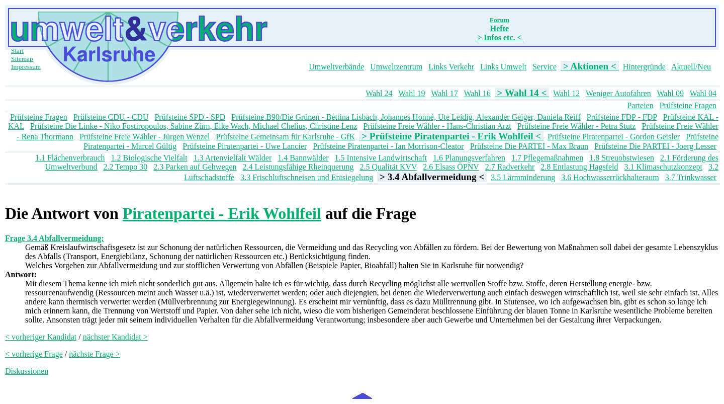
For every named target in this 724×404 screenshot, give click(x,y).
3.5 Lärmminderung (523, 177)
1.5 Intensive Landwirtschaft (381, 157)
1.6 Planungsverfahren (469, 157)
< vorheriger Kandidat (40, 337)
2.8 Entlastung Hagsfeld (579, 167)
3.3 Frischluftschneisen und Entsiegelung (306, 177)
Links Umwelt (503, 66)
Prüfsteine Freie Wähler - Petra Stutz (576, 126)
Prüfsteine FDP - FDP (622, 117)
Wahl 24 (379, 93)
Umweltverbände (336, 66)
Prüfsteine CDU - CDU (111, 117)
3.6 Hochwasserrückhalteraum (610, 177)
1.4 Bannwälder (303, 157)
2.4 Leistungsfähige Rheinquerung (298, 167)
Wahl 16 (477, 93)
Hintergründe (644, 66)
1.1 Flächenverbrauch (70, 157)
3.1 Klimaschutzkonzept (663, 167)
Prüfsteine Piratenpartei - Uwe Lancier (245, 146)
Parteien (640, 105)
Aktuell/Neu (691, 66)
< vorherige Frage (34, 354)
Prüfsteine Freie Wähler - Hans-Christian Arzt (437, 126)
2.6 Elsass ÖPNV (451, 167)
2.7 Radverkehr (510, 167)
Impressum (26, 66)
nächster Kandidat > (115, 337)
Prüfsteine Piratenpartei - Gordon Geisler (614, 136)
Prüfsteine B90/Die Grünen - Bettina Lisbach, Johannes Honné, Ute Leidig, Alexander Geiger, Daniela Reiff (405, 117)
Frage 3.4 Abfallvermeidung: (54, 238)
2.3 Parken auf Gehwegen (194, 167)
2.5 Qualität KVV (388, 167)
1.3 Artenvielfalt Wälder (233, 157)
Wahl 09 (670, 93)
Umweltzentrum (396, 66)
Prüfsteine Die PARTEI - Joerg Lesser (655, 146)
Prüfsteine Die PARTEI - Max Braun (529, 146)
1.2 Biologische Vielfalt (149, 157)
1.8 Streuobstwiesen (621, 157)
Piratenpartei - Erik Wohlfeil (222, 213)
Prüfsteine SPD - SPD (189, 117)
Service (544, 66)
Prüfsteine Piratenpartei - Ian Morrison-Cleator (388, 146)
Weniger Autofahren (618, 93)
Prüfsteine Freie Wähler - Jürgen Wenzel (144, 136)
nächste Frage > (94, 354)
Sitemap (22, 58)
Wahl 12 (566, 93)
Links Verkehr (451, 66)
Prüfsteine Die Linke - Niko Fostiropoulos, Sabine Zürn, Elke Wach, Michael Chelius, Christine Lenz (193, 126)
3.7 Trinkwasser (690, 177)
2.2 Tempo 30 (125, 167)
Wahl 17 (444, 93)
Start (17, 50)
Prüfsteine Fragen (688, 105)
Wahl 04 (703, 93)
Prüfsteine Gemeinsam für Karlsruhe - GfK (285, 136)
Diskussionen (26, 371)
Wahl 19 (411, 93)
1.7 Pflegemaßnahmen (547, 157)
